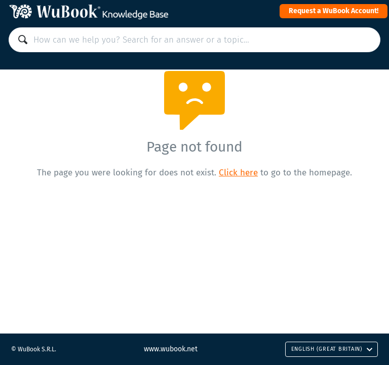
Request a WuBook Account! (333, 11)
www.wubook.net (171, 349)
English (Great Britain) (332, 349)
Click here (238, 172)
